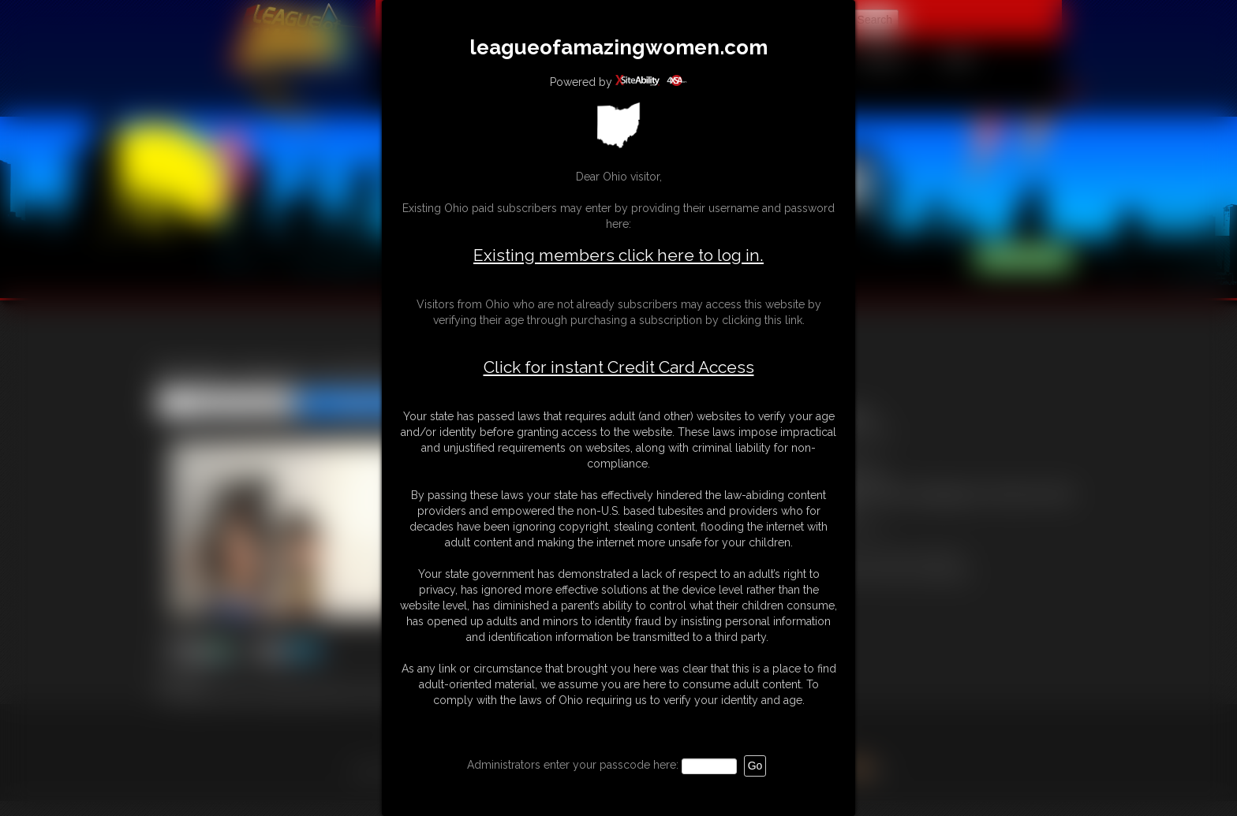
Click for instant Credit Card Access (619, 367)
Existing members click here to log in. (618, 255)
